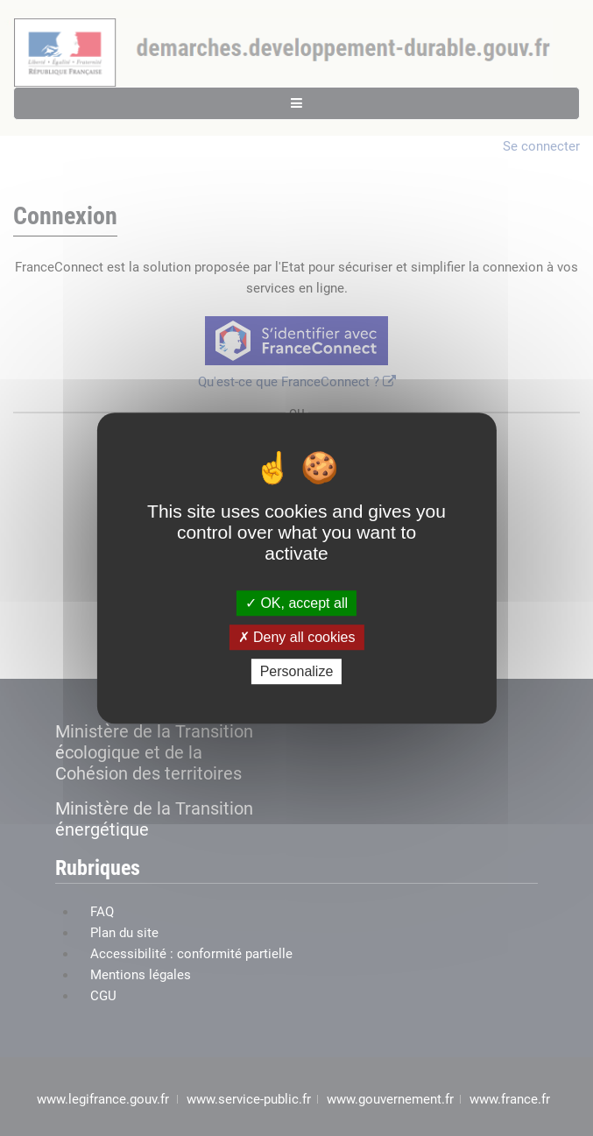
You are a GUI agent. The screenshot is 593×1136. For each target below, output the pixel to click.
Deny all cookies (297, 637)
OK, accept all (296, 603)
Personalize (297, 671)
